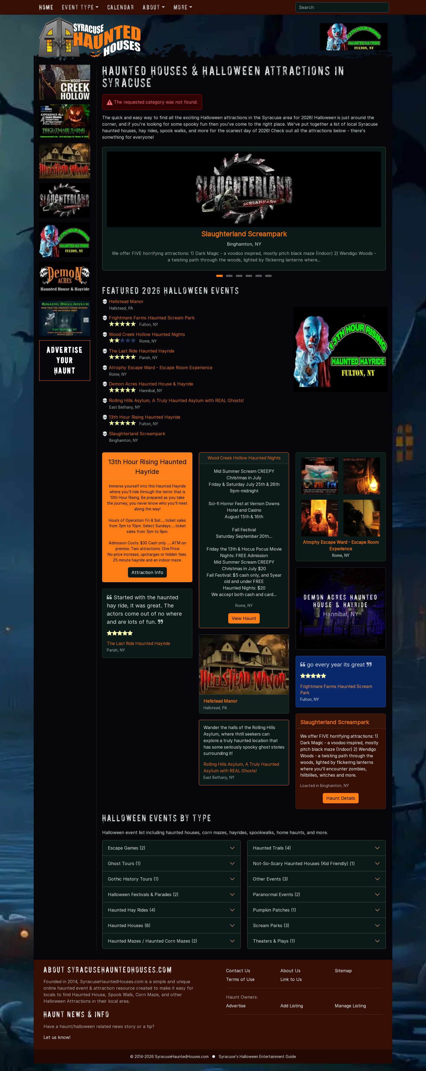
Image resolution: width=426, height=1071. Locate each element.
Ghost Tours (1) (124, 870)
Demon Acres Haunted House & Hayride (151, 384)
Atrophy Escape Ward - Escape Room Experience (160, 367)
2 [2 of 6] (229, 276)
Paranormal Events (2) (276, 901)
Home (46, 7)
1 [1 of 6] (220, 276)
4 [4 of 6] (249, 276)
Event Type (78, 7)
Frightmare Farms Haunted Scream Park (152, 317)
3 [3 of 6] (239, 276)
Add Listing (291, 1013)
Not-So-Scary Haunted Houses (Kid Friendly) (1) (304, 870)
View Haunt (244, 619)
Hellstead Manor (126, 301)
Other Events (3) (270, 886)
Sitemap (343, 977)
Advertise (236, 1013)
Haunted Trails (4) (272, 855)
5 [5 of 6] (258, 276)
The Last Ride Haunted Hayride (141, 351)
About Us (290, 977)
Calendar (120, 7)
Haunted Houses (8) (129, 932)
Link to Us (291, 986)
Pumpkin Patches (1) (274, 917)
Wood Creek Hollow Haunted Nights (147, 334)
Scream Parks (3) (271, 932)
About (151, 7)
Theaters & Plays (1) (274, 948)
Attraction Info (147, 573)
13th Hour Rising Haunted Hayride (144, 417)
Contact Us (238, 977)
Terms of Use (240, 986)
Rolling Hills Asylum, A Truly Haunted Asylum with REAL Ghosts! (176, 400)
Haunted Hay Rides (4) (131, 917)
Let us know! (56, 1044)
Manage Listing (350, 1013)
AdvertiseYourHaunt (64, 360)
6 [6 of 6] (268, 276)
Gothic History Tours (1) (133, 886)
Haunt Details (340, 805)
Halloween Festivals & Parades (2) (143, 901)
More (181, 7)
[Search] (342, 7)
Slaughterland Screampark (244, 234)
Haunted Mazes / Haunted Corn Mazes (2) (152, 948)
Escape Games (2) (126, 855)
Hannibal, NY (341, 613)
